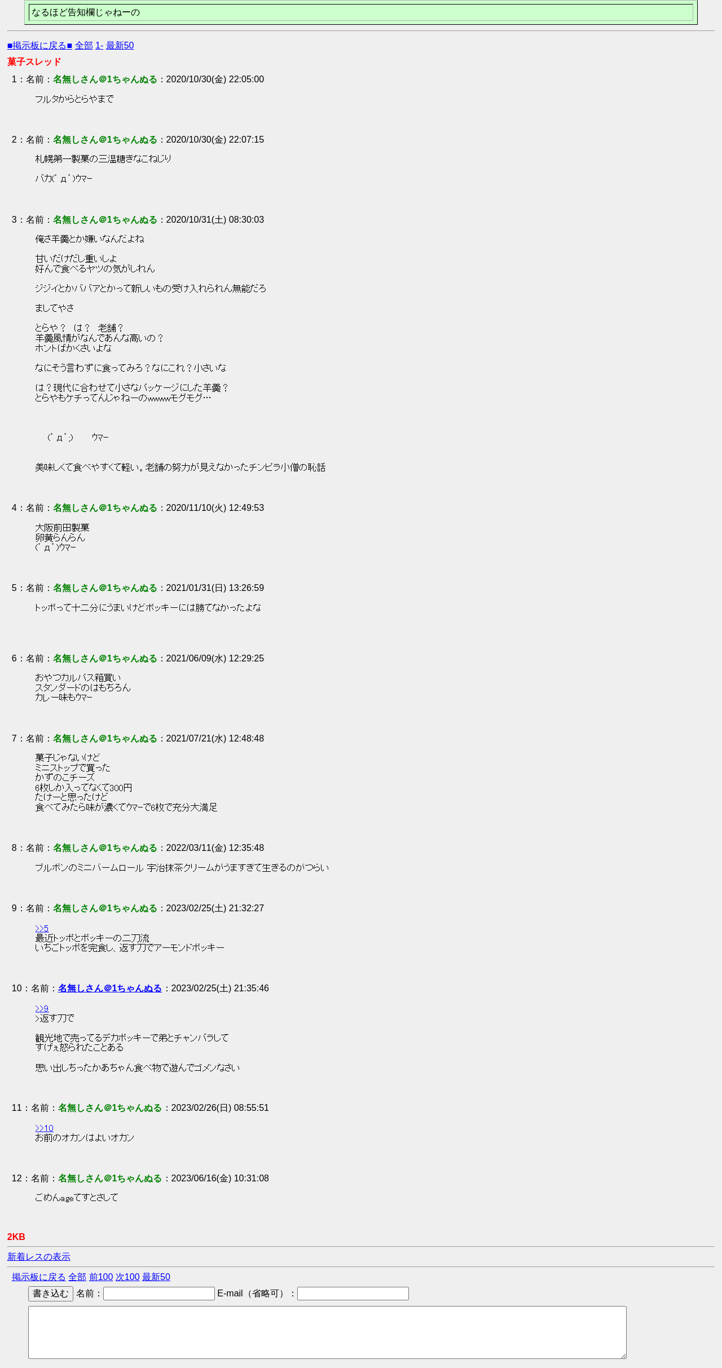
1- (99, 45)
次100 (128, 1277)
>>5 (42, 928)
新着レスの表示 (39, 1256)
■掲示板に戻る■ (39, 45)
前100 (101, 1277)
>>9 (42, 1008)
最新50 (120, 45)
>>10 (45, 1128)
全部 (84, 45)
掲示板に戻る (39, 1277)
